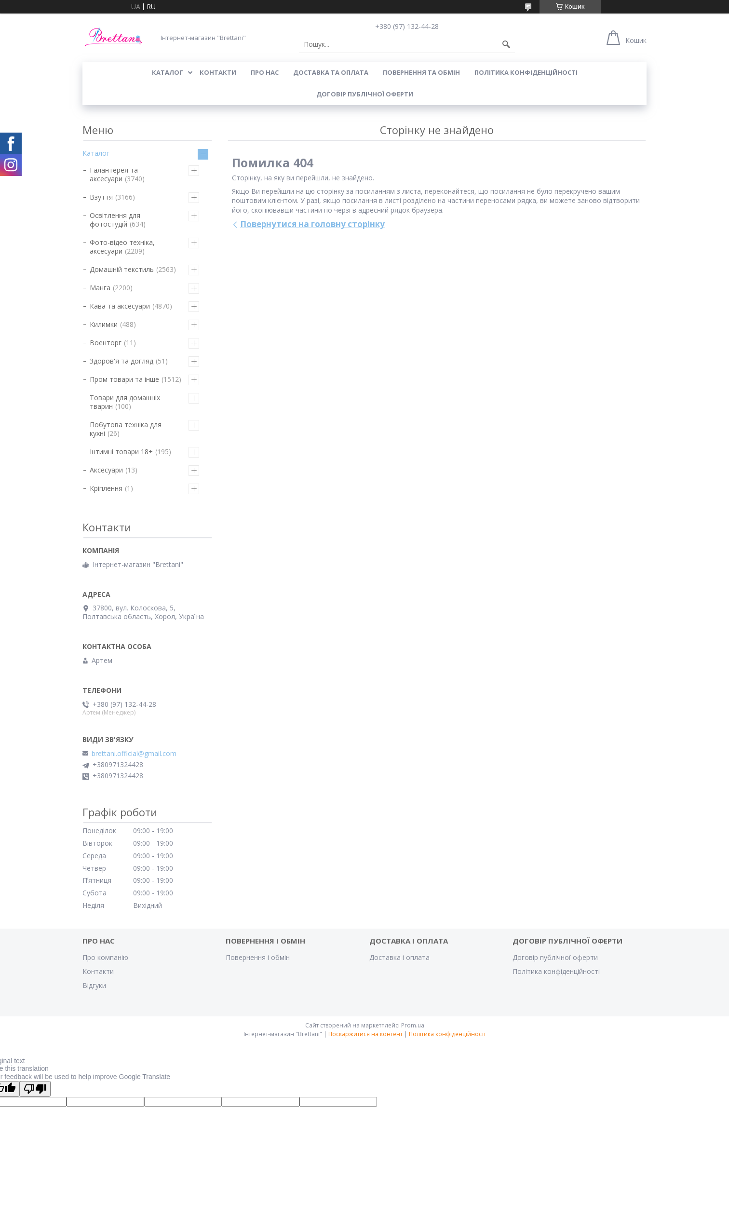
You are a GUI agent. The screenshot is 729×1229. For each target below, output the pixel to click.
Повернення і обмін (258, 957)
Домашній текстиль (122, 269)
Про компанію (105, 957)
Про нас (265, 72)
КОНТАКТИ (218, 72)
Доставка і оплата (399, 957)
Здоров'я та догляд (121, 360)
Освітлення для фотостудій (115, 220)
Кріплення (106, 488)
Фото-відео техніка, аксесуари (122, 247)
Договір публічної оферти (364, 94)
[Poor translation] (35, 1089)
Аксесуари (106, 469)
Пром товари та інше (124, 379)
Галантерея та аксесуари (114, 174)
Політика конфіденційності (526, 72)
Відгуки (94, 985)
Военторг (106, 342)
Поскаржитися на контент (365, 1034)
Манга (100, 287)
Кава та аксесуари (120, 306)
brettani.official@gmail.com (134, 753)
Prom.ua (412, 1025)
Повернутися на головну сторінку (312, 224)
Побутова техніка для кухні (126, 429)
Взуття (101, 197)
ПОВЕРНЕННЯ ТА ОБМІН (421, 72)
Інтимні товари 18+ (121, 451)
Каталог (95, 153)
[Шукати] (506, 44)
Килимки (104, 324)
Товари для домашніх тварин (125, 402)
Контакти (98, 971)
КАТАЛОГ (167, 72)
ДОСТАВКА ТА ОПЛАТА (330, 72)
